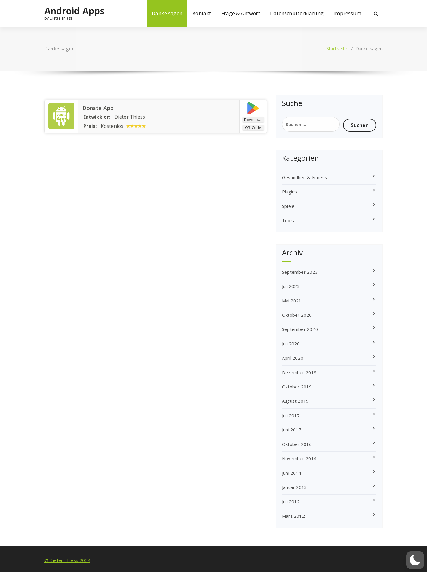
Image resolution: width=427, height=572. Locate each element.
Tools (288, 220)
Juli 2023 (291, 286)
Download (253, 119)
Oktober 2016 (297, 444)
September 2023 (300, 272)
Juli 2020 (291, 344)
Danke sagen (167, 13)
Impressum (347, 13)
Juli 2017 (291, 415)
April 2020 (292, 358)
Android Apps (74, 11)
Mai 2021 (292, 301)
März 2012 (293, 516)
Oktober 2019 (297, 387)
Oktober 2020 (297, 315)
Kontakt (201, 13)
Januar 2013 (294, 487)
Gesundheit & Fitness (304, 177)
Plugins (289, 192)
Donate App (97, 108)
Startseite (337, 48)
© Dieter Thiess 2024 (67, 560)
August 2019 (295, 401)
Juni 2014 (291, 473)
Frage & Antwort (240, 13)
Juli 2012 (291, 501)
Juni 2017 (291, 430)
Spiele (288, 206)
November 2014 (299, 458)
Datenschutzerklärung (297, 13)
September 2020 (300, 329)
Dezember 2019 (299, 372)
